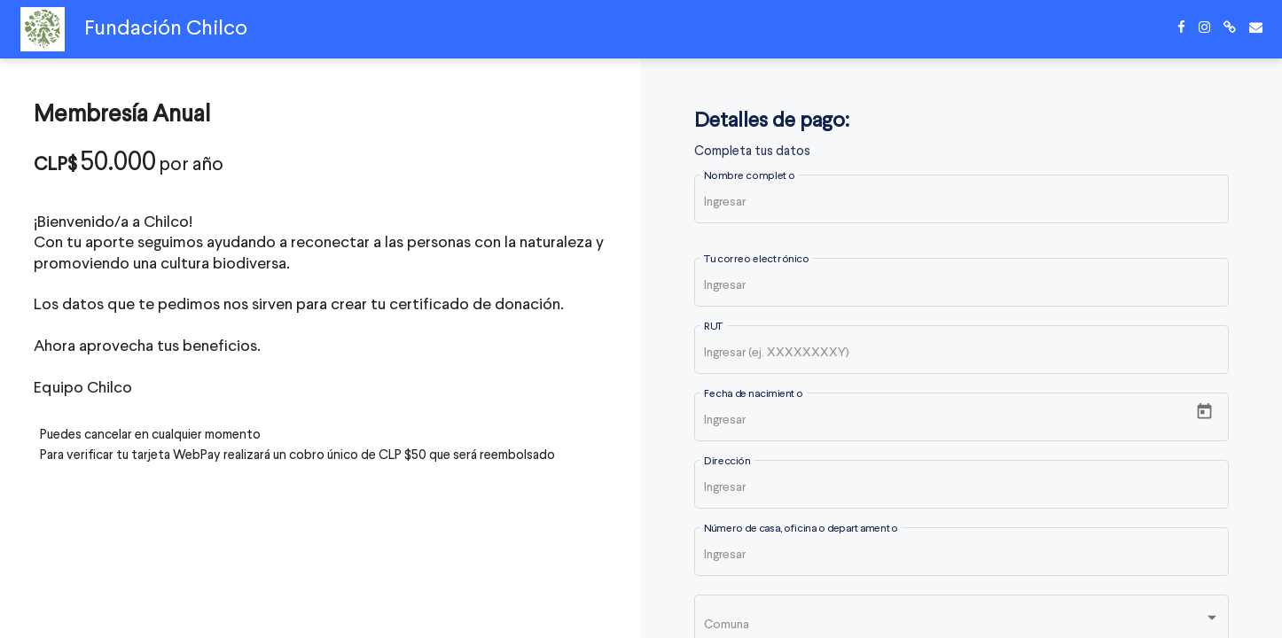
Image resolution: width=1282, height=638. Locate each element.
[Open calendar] (1204, 411)
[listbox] (962, 623)
